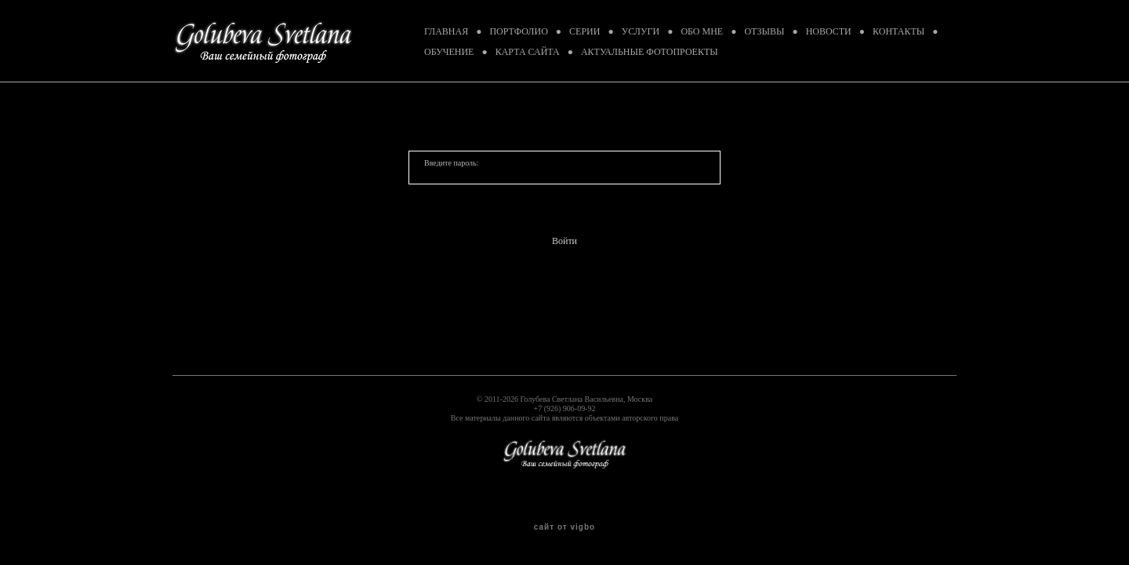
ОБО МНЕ (702, 31)
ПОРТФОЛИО (518, 31)
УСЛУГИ (640, 31)
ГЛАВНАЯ (446, 31)
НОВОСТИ (828, 31)
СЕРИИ (584, 31)
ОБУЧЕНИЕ (449, 51)
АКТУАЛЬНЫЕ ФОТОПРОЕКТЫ (649, 51)
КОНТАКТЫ (898, 31)
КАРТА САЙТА (528, 51)
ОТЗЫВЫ (764, 31)
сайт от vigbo (564, 527)
